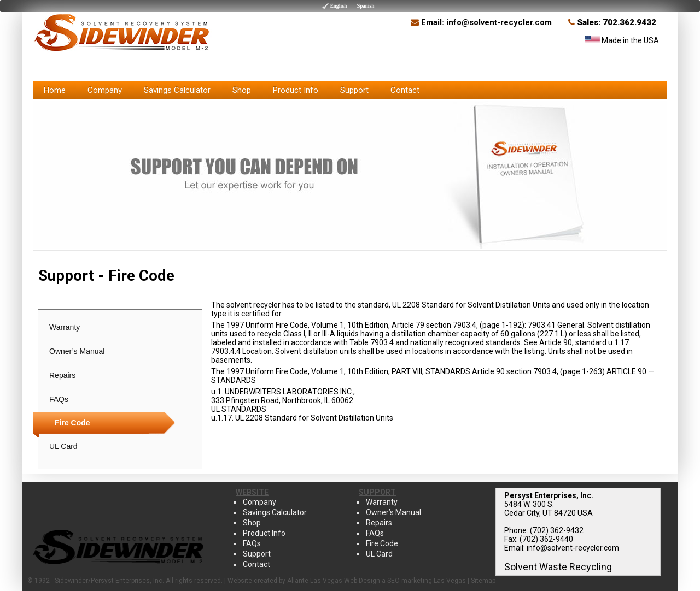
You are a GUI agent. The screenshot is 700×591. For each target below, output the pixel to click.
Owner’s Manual (76, 351)
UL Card (63, 446)
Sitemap (483, 580)
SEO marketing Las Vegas (426, 580)
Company (105, 90)
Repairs (62, 375)
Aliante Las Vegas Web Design (333, 580)
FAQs (58, 399)
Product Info (295, 90)
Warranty (64, 327)
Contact (404, 90)
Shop (241, 90)
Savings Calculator (177, 90)
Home (55, 90)
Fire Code (72, 422)
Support (354, 90)
